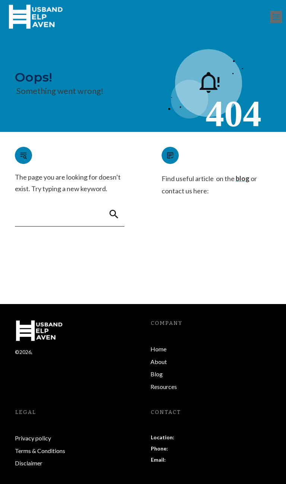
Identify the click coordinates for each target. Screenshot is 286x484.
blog (243, 178)
